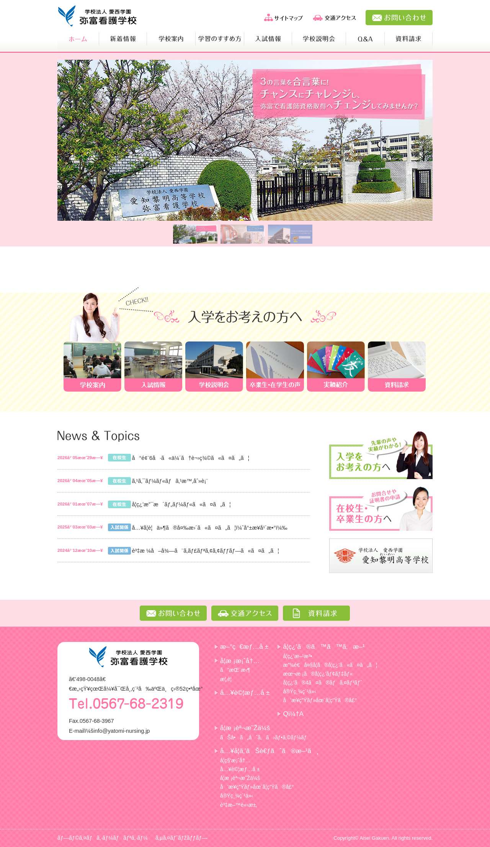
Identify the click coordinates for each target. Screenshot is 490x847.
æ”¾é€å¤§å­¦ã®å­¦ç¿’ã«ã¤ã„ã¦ (330, 665)
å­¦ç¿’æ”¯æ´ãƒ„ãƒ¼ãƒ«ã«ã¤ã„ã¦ (181, 504)
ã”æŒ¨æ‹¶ (235, 670)
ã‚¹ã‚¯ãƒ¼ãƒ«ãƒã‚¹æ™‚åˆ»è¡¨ (170, 481)
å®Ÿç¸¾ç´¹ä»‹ (299, 691)
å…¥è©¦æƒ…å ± (245, 692)
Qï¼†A (293, 713)
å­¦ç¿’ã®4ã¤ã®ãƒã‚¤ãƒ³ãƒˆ (322, 683)
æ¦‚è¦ (228, 679)
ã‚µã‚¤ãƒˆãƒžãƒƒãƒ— (181, 838)
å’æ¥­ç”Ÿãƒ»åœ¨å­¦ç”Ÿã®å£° (320, 700)
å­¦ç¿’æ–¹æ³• (297, 656)
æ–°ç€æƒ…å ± (244, 646)
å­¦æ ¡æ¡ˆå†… (240, 661)
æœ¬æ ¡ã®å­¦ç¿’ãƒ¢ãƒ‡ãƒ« (318, 674)
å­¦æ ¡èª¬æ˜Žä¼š (245, 728)
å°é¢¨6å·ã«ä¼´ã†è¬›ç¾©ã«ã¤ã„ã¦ (190, 458)
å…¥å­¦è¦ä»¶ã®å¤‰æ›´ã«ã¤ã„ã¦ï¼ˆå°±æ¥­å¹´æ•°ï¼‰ (209, 528)
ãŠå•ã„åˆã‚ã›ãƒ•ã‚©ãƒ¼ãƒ (264, 737)
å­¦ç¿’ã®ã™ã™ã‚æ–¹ (323, 646)
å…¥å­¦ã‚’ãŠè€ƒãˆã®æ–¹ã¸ (269, 751)
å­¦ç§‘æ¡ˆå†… (235, 760)
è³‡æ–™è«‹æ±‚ (238, 805)
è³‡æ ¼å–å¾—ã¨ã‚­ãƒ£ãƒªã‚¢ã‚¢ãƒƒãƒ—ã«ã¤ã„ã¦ (205, 551)
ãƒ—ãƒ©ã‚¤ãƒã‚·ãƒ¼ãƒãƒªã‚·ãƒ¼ (102, 838)
